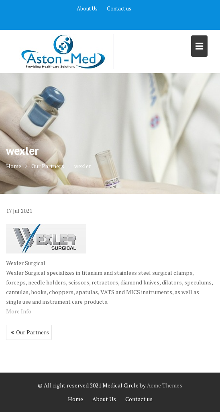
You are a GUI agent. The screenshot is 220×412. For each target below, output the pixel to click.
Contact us (119, 8)
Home (75, 399)
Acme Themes (164, 385)
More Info (18, 311)
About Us (87, 8)
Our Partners (32, 332)
